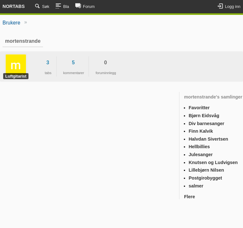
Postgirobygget (205, 177)
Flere (189, 196)
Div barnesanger (206, 123)
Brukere (11, 22)
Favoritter (199, 107)
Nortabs (14, 6)
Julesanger (201, 154)
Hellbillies (199, 146)
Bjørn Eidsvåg (204, 115)
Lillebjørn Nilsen (206, 170)
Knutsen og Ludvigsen (213, 162)
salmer (196, 185)
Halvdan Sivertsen (208, 139)
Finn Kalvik (201, 131)
